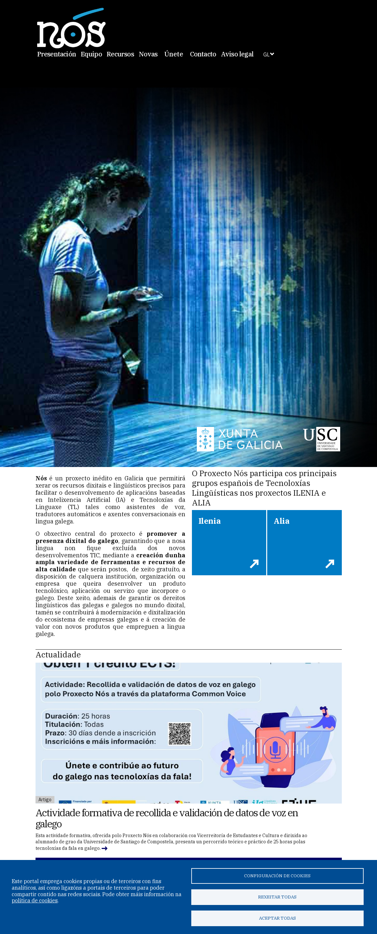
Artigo (44, 800)
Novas (148, 54)
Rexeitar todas (277, 897)
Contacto (203, 54)
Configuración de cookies (277, 876)
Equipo (91, 54)
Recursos (120, 54)
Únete (173, 54)
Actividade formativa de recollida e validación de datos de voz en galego (167, 818)
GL (266, 54)
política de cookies (35, 900)
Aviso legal (237, 54)
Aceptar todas (277, 918)
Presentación (56, 54)
